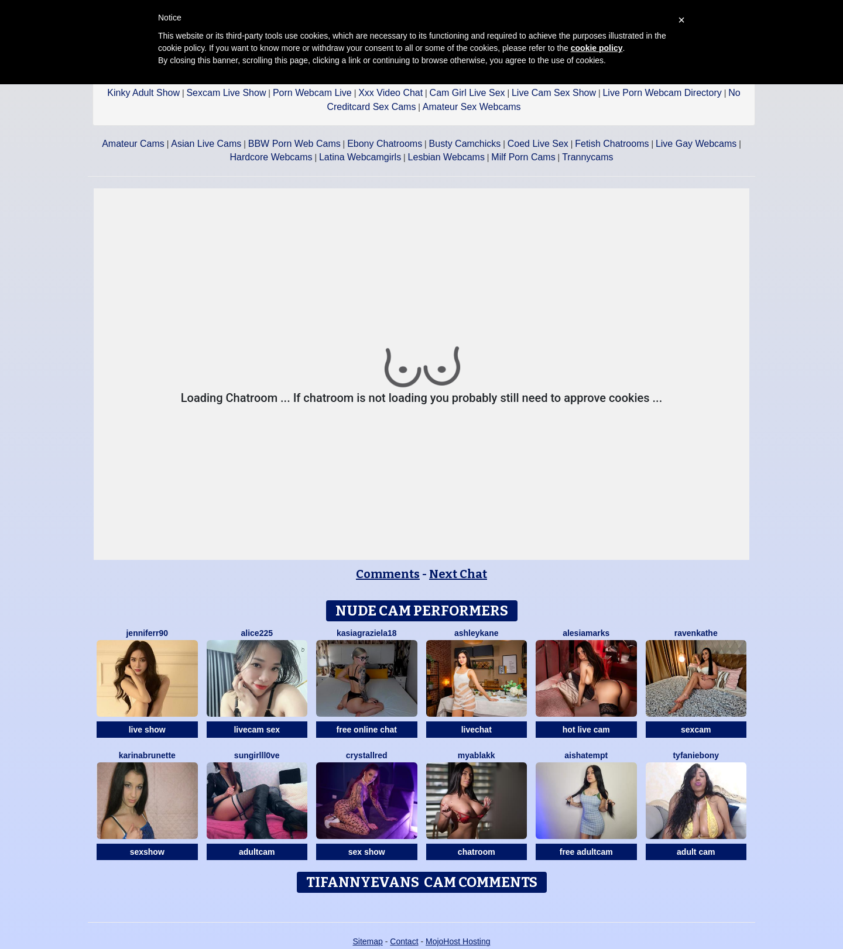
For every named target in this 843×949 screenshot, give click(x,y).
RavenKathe (696, 633)
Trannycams (587, 157)
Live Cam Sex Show (554, 93)
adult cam (696, 852)
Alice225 (257, 633)
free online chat (367, 729)
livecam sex (257, 729)
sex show (366, 852)
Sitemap (367, 941)
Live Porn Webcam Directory (661, 93)
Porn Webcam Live (312, 93)
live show (147, 729)
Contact (404, 941)
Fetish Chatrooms (612, 144)
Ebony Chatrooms (384, 144)
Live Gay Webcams (696, 144)
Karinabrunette (147, 755)
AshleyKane (476, 633)
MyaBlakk (476, 755)
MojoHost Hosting (458, 941)
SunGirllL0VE (257, 755)
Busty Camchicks (465, 144)
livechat (476, 729)
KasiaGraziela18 (367, 633)
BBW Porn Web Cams (294, 144)
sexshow (147, 852)
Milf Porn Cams (523, 157)
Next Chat (458, 574)
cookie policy (597, 48)
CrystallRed (367, 755)
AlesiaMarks (586, 633)
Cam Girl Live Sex (467, 93)
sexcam (696, 729)
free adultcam (586, 852)
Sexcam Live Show (226, 93)
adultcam (257, 852)
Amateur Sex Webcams (472, 107)
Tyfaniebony (696, 755)
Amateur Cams (133, 144)
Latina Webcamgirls (360, 157)
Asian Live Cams (206, 144)
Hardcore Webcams (270, 157)
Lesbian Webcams (446, 157)
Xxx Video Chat (390, 93)
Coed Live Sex (538, 144)
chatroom (476, 852)
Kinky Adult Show (143, 93)
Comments (388, 574)
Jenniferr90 (147, 633)
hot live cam (586, 729)
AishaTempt (586, 755)
